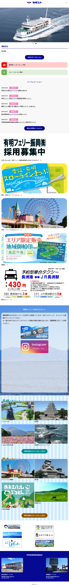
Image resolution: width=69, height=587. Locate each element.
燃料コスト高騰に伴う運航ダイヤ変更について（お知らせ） (18, 106)
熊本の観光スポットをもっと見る (34, 515)
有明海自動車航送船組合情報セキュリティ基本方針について (18, 122)
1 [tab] (33, 44)
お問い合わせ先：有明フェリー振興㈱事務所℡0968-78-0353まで (20, 160)
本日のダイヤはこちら (34, 57)
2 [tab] (36, 44)
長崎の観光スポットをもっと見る (34, 451)
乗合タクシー (5, 299)
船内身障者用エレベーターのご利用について (14, 114)
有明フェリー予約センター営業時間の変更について (16, 98)
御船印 (3, 265)
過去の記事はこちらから (34, 128)
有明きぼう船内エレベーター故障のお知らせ (14, 90)
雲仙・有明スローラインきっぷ (10, 195)
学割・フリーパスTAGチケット (10, 230)
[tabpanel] (34, 25)
